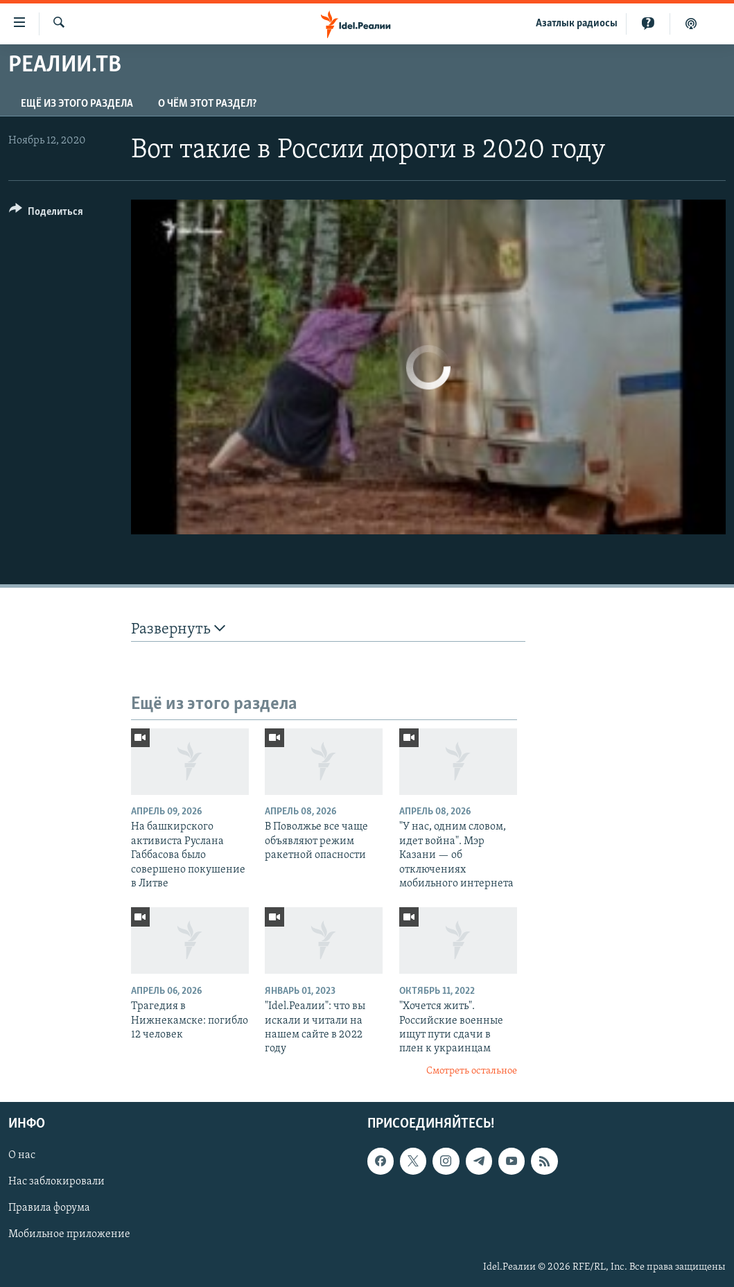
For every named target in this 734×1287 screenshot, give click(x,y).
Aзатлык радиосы (577, 23)
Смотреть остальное (471, 1071)
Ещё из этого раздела (77, 104)
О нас (21, 1156)
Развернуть (178, 629)
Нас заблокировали (56, 1182)
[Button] (46, 214)
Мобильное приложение (69, 1235)
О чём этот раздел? (207, 104)
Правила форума (49, 1208)
